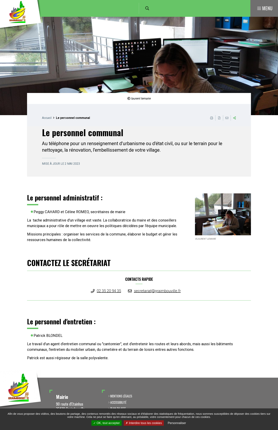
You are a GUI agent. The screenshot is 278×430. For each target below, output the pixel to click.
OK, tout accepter (106, 423)
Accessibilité (118, 402)
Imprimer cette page (211, 118)
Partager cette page (234, 118)
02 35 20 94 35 (109, 291)
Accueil (46, 118)
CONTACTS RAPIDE (139, 279)
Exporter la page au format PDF (219, 118)
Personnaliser (177, 423)
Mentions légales (121, 396)
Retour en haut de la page (269, 377)
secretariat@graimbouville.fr (157, 291)
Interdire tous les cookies (144, 423)
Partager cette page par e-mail (227, 118)
